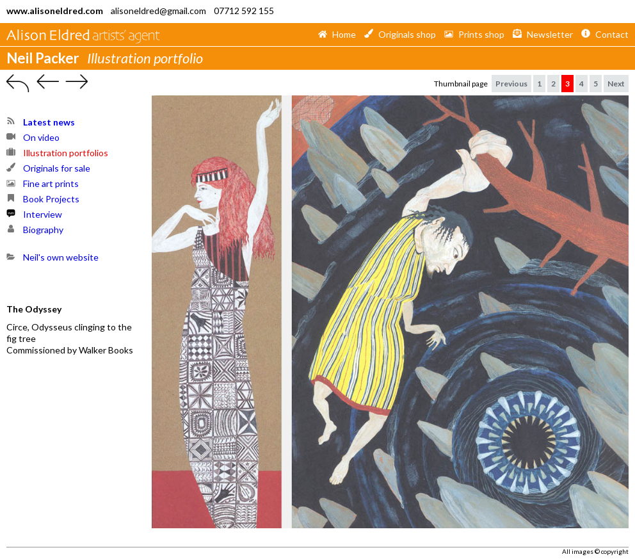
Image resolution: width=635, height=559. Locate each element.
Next (616, 83)
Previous (511, 83)
